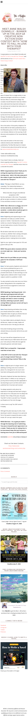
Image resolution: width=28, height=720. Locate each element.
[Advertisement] (14, 690)
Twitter (3, 630)
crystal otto (5, 457)
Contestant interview (7, 455)
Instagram (3, 627)
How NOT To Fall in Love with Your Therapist (12, 56)
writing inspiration (6, 461)
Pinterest (3, 632)
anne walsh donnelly (8, 453)
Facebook (3, 625)
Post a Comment (5, 471)
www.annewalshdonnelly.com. (10, 149)
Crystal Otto (10, 437)
